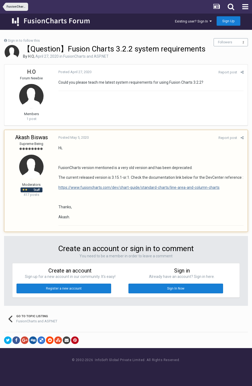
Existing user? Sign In (193, 21)
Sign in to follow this (24, 40)
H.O (31, 56)
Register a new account (64, 288)
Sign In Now (175, 288)
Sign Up (228, 21)
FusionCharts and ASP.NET (86, 56)
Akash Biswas (31, 137)
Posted (74, 72)
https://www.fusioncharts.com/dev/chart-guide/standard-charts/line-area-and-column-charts (139, 187)
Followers (225, 42)
